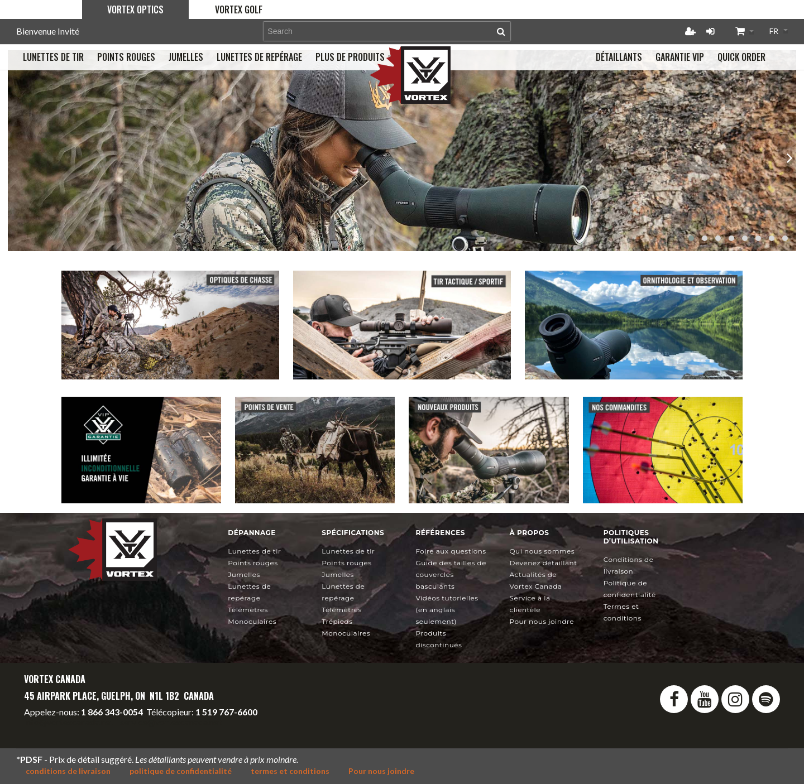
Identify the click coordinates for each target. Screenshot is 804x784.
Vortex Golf (238, 9)
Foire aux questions (450, 551)
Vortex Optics (135, 9)
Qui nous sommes (542, 551)
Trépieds (337, 621)
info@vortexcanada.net (68, 721)
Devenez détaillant (543, 563)
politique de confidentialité (181, 771)
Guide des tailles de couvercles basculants (450, 574)
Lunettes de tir (254, 551)
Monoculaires (252, 621)
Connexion (710, 31)
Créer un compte (690, 31)
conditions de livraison (68, 771)
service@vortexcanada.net (171, 721)
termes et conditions (290, 771)
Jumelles (244, 574)
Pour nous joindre (542, 621)
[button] (691, 238)
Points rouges (252, 563)
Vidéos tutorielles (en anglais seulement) (446, 610)
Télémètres (248, 609)
